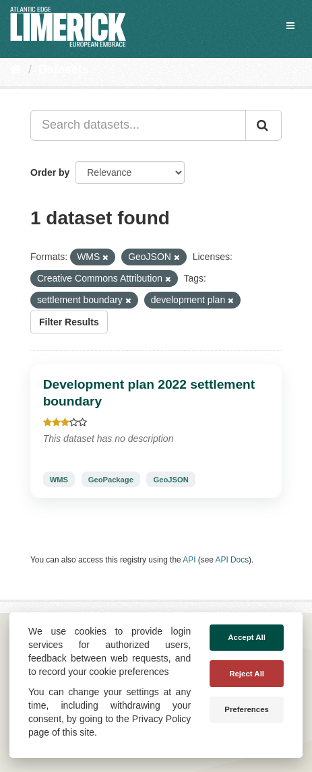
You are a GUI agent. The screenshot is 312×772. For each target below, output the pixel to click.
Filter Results (69, 322)
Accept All (247, 637)
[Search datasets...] (138, 125)
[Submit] (263, 125)
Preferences (246, 709)
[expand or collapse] (290, 25)
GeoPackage (110, 479)
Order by (49, 172)
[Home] (16, 69)
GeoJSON (171, 479)
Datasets (63, 69)
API (189, 560)
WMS (59, 479)
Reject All (246, 674)
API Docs (232, 560)
